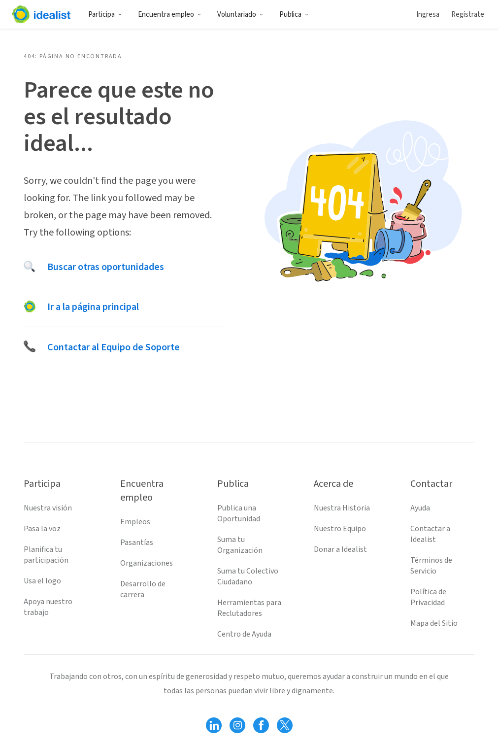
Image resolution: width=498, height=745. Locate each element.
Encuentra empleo (169, 14)
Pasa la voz (42, 528)
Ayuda (420, 508)
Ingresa (427, 14)
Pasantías (136, 542)
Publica (294, 14)
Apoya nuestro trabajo (48, 607)
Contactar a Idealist (430, 534)
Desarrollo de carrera (143, 589)
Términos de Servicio (431, 565)
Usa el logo (42, 581)
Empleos (135, 521)
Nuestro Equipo (340, 528)
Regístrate (467, 14)
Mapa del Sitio (434, 623)
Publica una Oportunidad (238, 513)
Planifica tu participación (46, 555)
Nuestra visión (48, 508)
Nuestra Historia (342, 508)
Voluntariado (240, 14)
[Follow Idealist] (214, 725)
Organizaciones (146, 563)
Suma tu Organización (240, 545)
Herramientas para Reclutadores (249, 608)
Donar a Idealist (340, 549)
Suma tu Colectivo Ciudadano (247, 576)
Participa (105, 14)
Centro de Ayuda (244, 634)
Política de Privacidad (428, 597)
